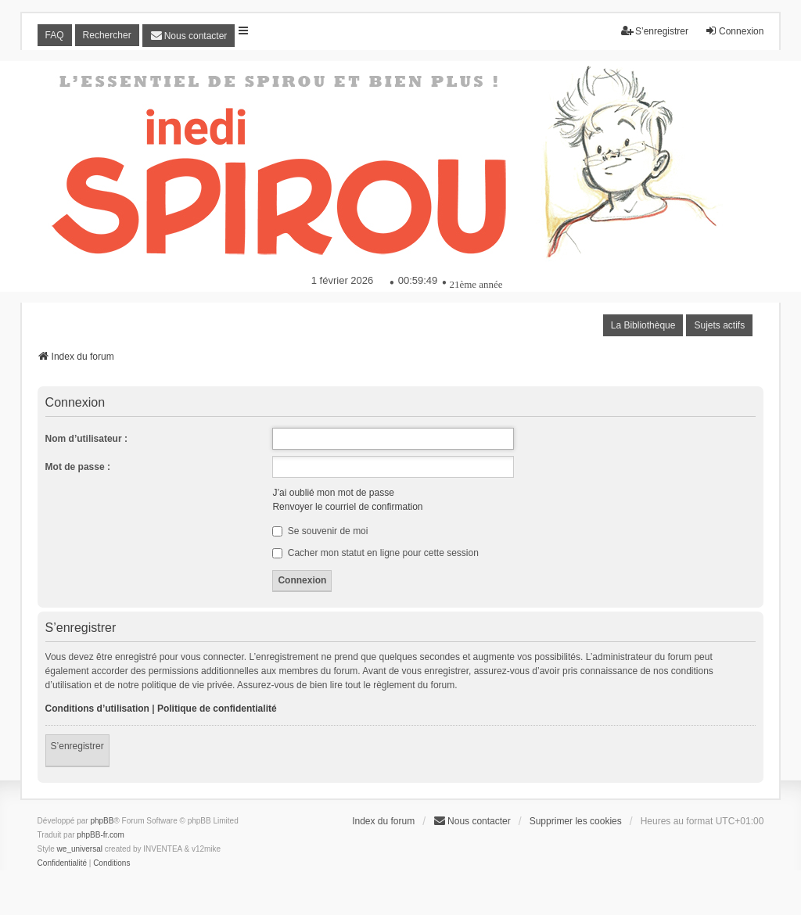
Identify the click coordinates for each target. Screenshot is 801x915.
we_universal (79, 849)
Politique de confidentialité (217, 708)
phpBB (101, 820)
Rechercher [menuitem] (107, 35)
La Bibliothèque (643, 325)
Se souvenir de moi (320, 531)
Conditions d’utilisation (97, 708)
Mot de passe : (77, 466)
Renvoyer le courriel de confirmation (347, 506)
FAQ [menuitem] (54, 35)
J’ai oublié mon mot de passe (332, 492)
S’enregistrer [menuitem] (654, 31)
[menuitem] (188, 35)
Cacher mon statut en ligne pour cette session (375, 552)
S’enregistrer (77, 746)
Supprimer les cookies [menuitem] (576, 821)
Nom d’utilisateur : (86, 438)
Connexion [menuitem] (734, 31)
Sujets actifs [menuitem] (719, 325)
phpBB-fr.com (100, 835)
